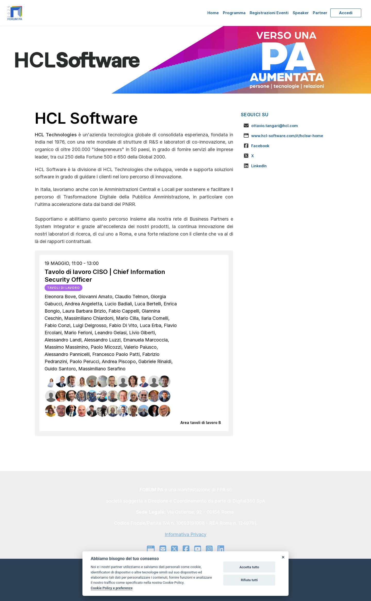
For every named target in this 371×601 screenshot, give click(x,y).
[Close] (283, 557)
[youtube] (197, 549)
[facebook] (186, 549)
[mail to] (163, 549)
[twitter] (174, 549)
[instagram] (209, 549)
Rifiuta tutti (249, 580)
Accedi (345, 12)
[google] (150, 549)
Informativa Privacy (185, 534)
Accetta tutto (249, 567)
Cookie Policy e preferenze (111, 588)
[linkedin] (221, 549)
